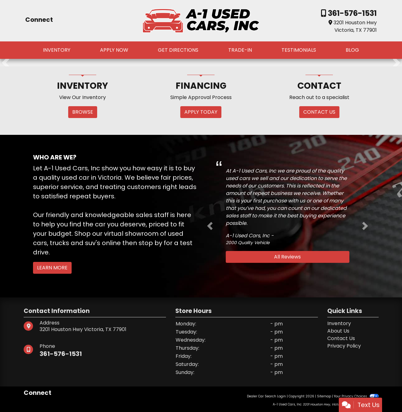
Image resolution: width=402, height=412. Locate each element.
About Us (338, 330)
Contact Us (341, 338)
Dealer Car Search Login (266, 396)
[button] (5, 62)
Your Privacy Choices (356, 396)
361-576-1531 (351, 13)
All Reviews (287, 256)
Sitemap (324, 396)
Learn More (52, 267)
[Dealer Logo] (200, 20)
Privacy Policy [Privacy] (344, 345)
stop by (150, 243)
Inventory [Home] (339, 323)
